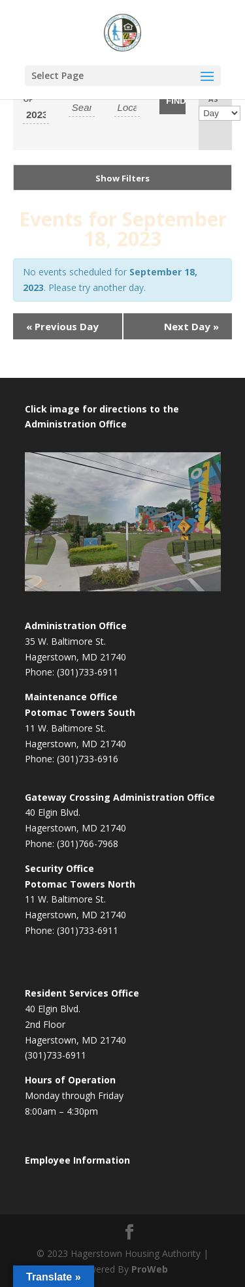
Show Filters (122, 178)
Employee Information (77, 1160)
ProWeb (149, 1269)
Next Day (191, 326)
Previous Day (62, 326)
